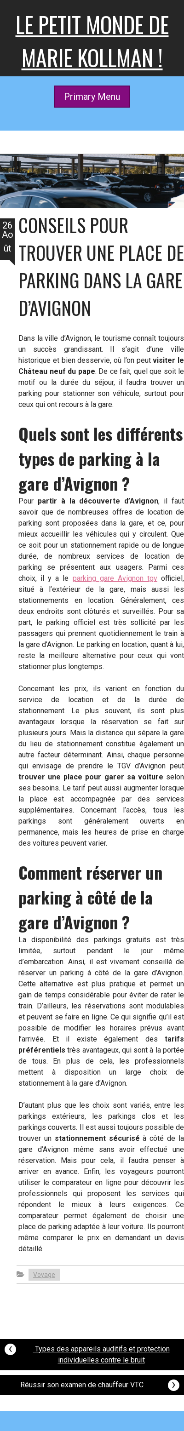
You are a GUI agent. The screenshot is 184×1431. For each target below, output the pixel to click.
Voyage (44, 1274)
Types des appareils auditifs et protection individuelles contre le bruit (87, 1352)
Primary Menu (92, 96)
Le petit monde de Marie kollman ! (92, 41)
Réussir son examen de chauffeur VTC (99, 1384)
